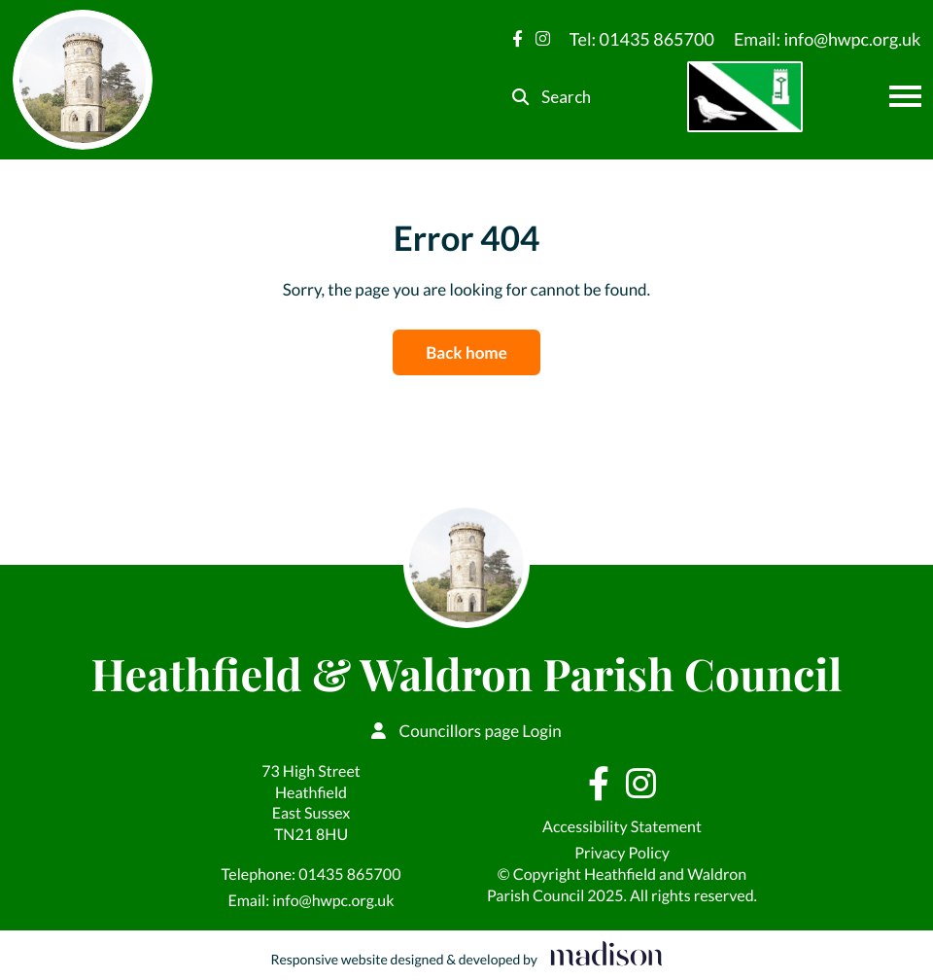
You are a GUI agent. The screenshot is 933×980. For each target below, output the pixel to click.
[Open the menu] (905, 96)
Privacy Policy (622, 853)
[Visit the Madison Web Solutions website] (466, 955)
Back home (466, 352)
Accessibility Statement (622, 827)
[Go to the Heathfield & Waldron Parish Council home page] (83, 80)
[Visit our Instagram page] (543, 38)
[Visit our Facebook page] (517, 38)
